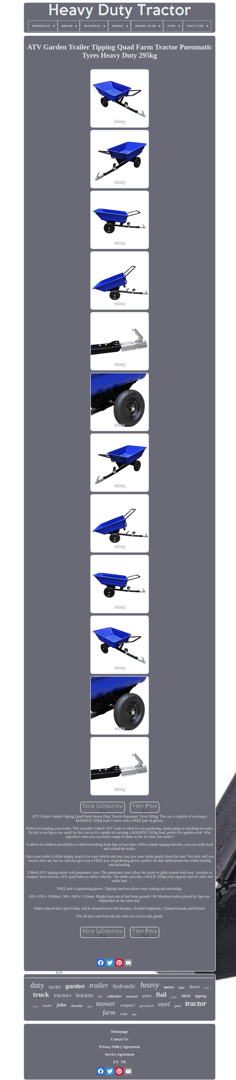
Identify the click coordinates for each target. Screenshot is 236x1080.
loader (47, 1006)
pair (206, 987)
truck (41, 994)
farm (109, 1012)
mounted (132, 996)
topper (174, 997)
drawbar (77, 1006)
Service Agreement (119, 1054)
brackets (85, 995)
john (61, 1005)
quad (177, 1006)
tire (134, 1014)
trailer (98, 985)
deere (194, 986)
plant (146, 995)
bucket (55, 986)
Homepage (119, 1032)
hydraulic (124, 986)
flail (161, 994)
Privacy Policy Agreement (119, 1047)
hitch (186, 996)
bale (182, 987)
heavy (149, 984)
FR (123, 1062)
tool (89, 1006)
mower (105, 1004)
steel (164, 1004)
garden (75, 986)
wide (123, 1014)
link (100, 996)
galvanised (146, 1006)
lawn (35, 1006)
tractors (62, 995)
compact (127, 1005)
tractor (195, 1003)
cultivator (114, 996)
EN (115, 1062)
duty (37, 985)
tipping (200, 996)
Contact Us (119, 1039)
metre (169, 987)
